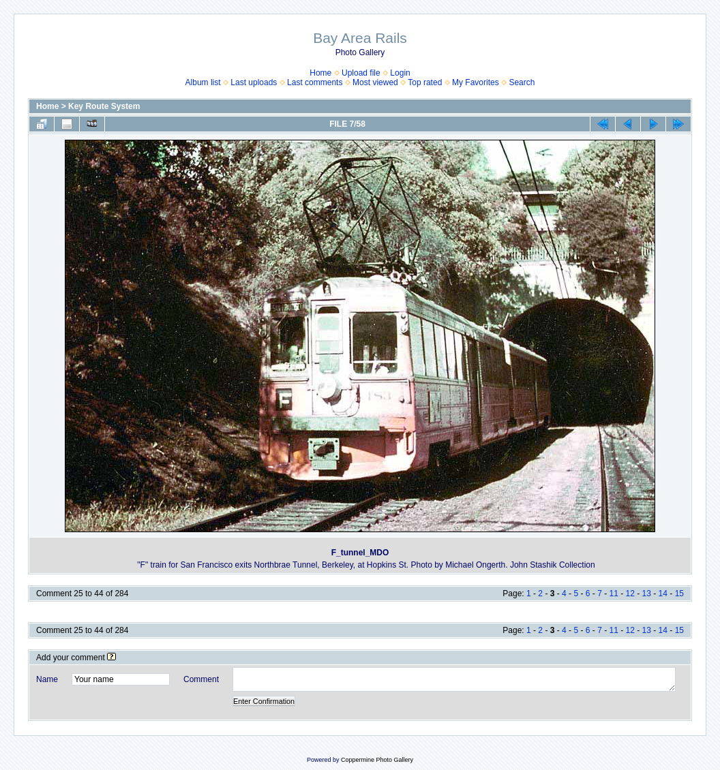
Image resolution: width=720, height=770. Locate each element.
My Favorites (475, 82)
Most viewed (375, 82)
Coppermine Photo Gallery (377, 759)
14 (663, 593)
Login (400, 73)
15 (679, 593)
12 (630, 593)
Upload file (361, 73)
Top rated (425, 82)
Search (522, 82)
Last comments (314, 82)
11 (614, 593)
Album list (203, 82)
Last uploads (253, 82)
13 (646, 593)
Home (320, 73)
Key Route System (104, 106)
